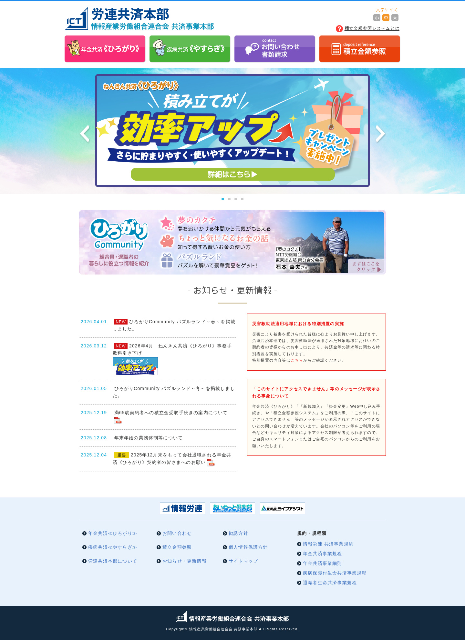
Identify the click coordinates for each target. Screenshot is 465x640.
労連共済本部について (112, 561)
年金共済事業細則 (322, 563)
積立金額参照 (177, 547)
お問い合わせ (177, 533)
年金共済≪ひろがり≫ (112, 533)
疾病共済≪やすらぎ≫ (112, 547)
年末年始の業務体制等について (148, 437)
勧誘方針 (238, 533)
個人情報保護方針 (248, 547)
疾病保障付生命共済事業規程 (335, 573)
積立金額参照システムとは (372, 28)
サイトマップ (243, 561)
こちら (297, 360)
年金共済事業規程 (322, 553)
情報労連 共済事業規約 (328, 544)
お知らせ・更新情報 (184, 561)
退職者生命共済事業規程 (330, 582)
